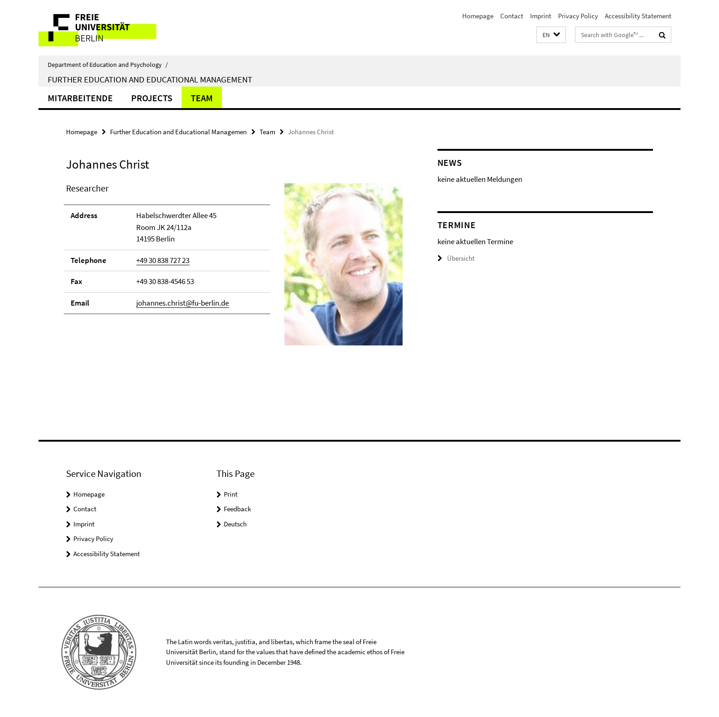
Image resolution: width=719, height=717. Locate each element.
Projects (151, 98)
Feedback (237, 508)
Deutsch (235, 524)
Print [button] (231, 494)
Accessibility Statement (638, 15)
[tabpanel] (234, 268)
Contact (511, 15)
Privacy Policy (578, 15)
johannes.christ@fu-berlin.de (182, 303)
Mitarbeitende (80, 98)
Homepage (477, 15)
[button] (551, 35)
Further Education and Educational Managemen (178, 131)
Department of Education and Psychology (108, 64)
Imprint (540, 15)
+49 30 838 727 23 (162, 260)
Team (202, 98)
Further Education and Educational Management (150, 79)
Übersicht (456, 258)
